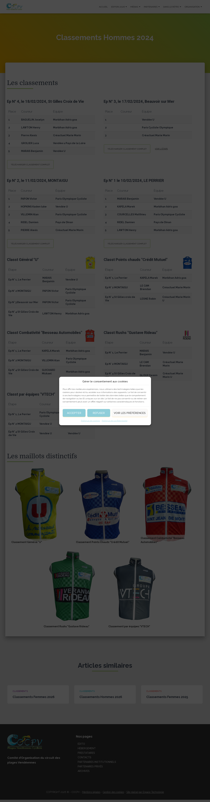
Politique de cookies (90, 420)
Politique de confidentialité (114, 420)
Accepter (74, 413)
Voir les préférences (130, 413)
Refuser (99, 413)
